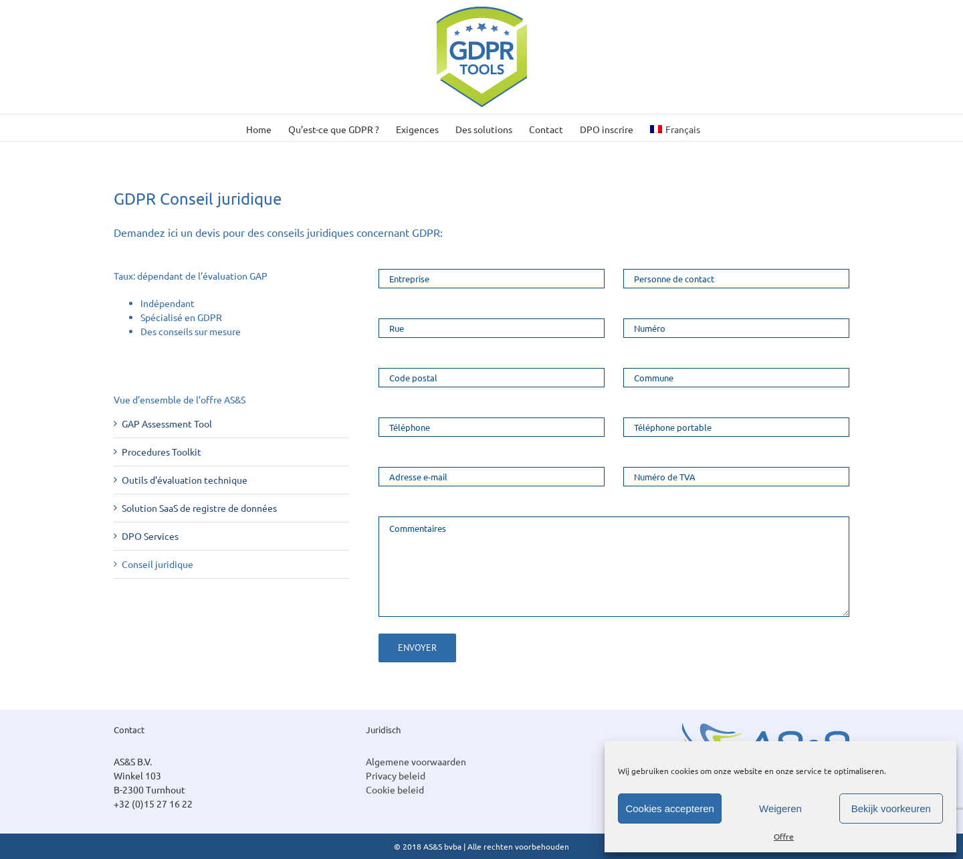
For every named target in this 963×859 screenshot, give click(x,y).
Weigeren (780, 808)
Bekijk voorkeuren (891, 808)
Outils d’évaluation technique (184, 480)
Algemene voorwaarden (416, 761)
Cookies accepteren (669, 808)
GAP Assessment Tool (167, 423)
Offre (784, 836)
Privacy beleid (395, 775)
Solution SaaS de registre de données (199, 508)
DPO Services (150, 536)
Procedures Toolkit (161, 452)
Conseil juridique (157, 564)
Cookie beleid (395, 789)
